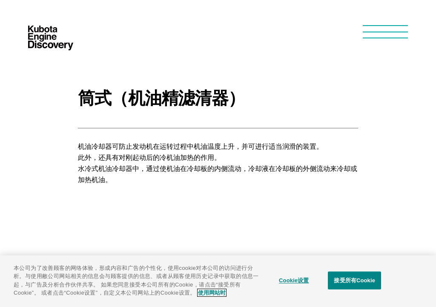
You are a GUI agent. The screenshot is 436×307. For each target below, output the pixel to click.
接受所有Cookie (354, 280)
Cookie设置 (294, 280)
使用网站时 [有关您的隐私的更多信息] (212, 293)
